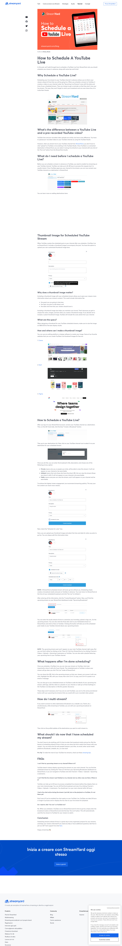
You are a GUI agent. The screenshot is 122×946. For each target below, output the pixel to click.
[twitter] (27, 26)
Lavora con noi (15, 939)
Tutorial (79, 4)
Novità (52, 923)
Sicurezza (8, 945)
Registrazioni (8, 923)
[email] (27, 17)
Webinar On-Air (9, 934)
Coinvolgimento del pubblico (13, 928)
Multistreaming (9, 917)
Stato (6, 942)
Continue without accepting (113, 907)
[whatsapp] (27, 30)
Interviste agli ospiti (10, 926)
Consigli (87, 4)
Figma (41, 394)
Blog (55, 915)
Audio (73, 4)
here (60, 826)
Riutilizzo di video (10, 937)
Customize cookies (104, 939)
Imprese (81, 915)
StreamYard (79, 144)
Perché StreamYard (10, 915)
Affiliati (55, 917)
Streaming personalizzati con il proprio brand (18, 920)
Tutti (38, 4)
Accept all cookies (104, 935)
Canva (41, 340)
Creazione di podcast (11, 931)
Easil (40, 365)
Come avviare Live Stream (51, 4)
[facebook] (27, 21)
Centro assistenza (55, 920)
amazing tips (87, 752)
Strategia (65, 4)
